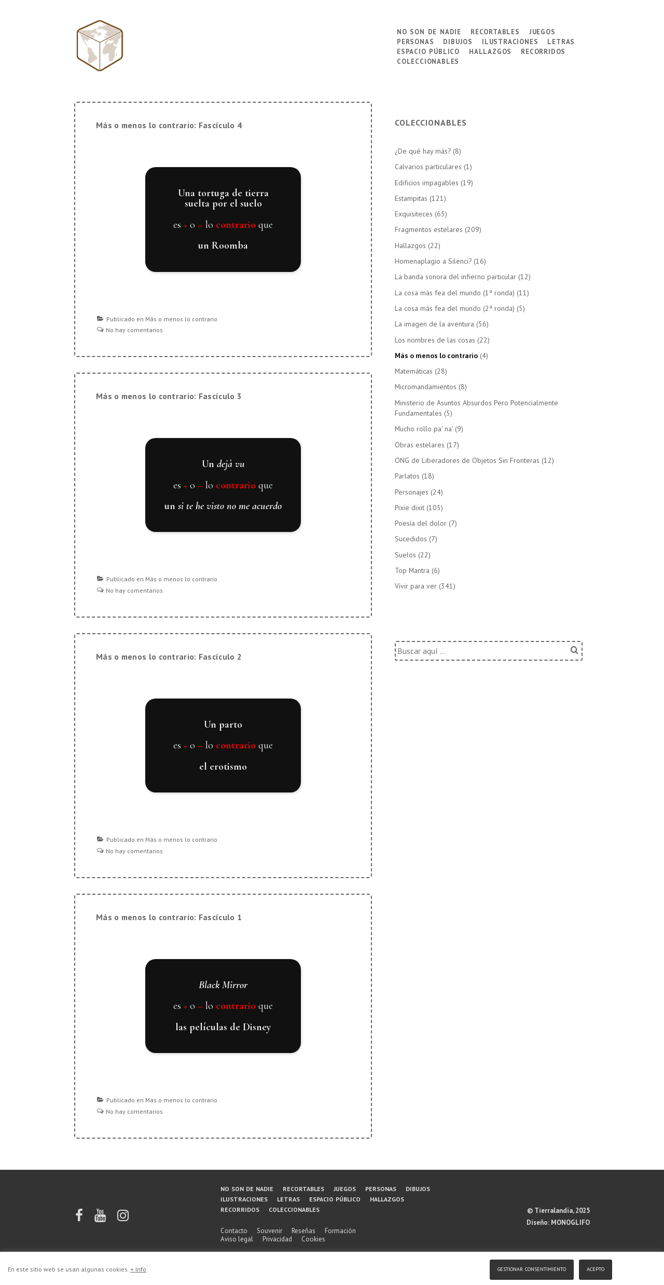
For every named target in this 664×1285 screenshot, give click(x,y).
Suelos (405, 554)
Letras (561, 41)
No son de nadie (429, 31)
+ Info (138, 1269)
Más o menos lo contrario (181, 319)
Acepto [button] (595, 1268)
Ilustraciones (510, 41)
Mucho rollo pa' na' (424, 428)
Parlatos (407, 476)
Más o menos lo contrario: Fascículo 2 (169, 656)
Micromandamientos (426, 386)
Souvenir (269, 1230)
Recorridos (543, 51)
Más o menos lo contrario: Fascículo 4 (169, 125)
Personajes (411, 492)
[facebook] (80, 1218)
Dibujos (458, 41)
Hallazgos (490, 51)
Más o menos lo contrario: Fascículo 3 (169, 396)
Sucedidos (411, 538)
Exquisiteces (414, 213)
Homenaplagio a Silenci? (433, 261)
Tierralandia (553, 1210)
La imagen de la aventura (434, 324)
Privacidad (277, 1239)
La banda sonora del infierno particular (455, 276)
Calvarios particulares (428, 166)
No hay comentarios (134, 330)
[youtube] (100, 1218)
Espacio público (428, 51)
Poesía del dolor (421, 523)
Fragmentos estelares (429, 229)
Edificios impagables (427, 182)
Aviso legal (236, 1239)
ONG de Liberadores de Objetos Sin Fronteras (467, 460)
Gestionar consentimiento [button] (531, 1268)
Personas (415, 41)
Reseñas (303, 1230)
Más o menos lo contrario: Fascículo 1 (169, 917)
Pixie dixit (409, 507)
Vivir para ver (416, 586)
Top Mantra (412, 570)
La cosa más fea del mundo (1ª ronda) (455, 292)
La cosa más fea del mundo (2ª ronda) (455, 308)
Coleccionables (428, 60)
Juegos (542, 31)
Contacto (233, 1230)
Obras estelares (420, 444)
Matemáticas (414, 371)
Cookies (313, 1239)
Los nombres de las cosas (435, 340)
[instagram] (123, 1218)
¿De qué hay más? (423, 151)
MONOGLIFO (570, 1222)
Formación (340, 1230)
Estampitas (411, 198)
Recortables (495, 31)
